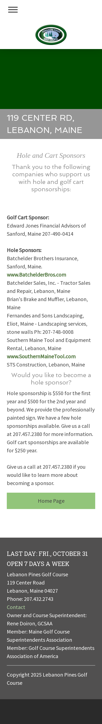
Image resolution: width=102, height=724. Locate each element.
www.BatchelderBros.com (36, 274)
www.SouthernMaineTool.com (41, 356)
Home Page (51, 500)
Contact (16, 607)
